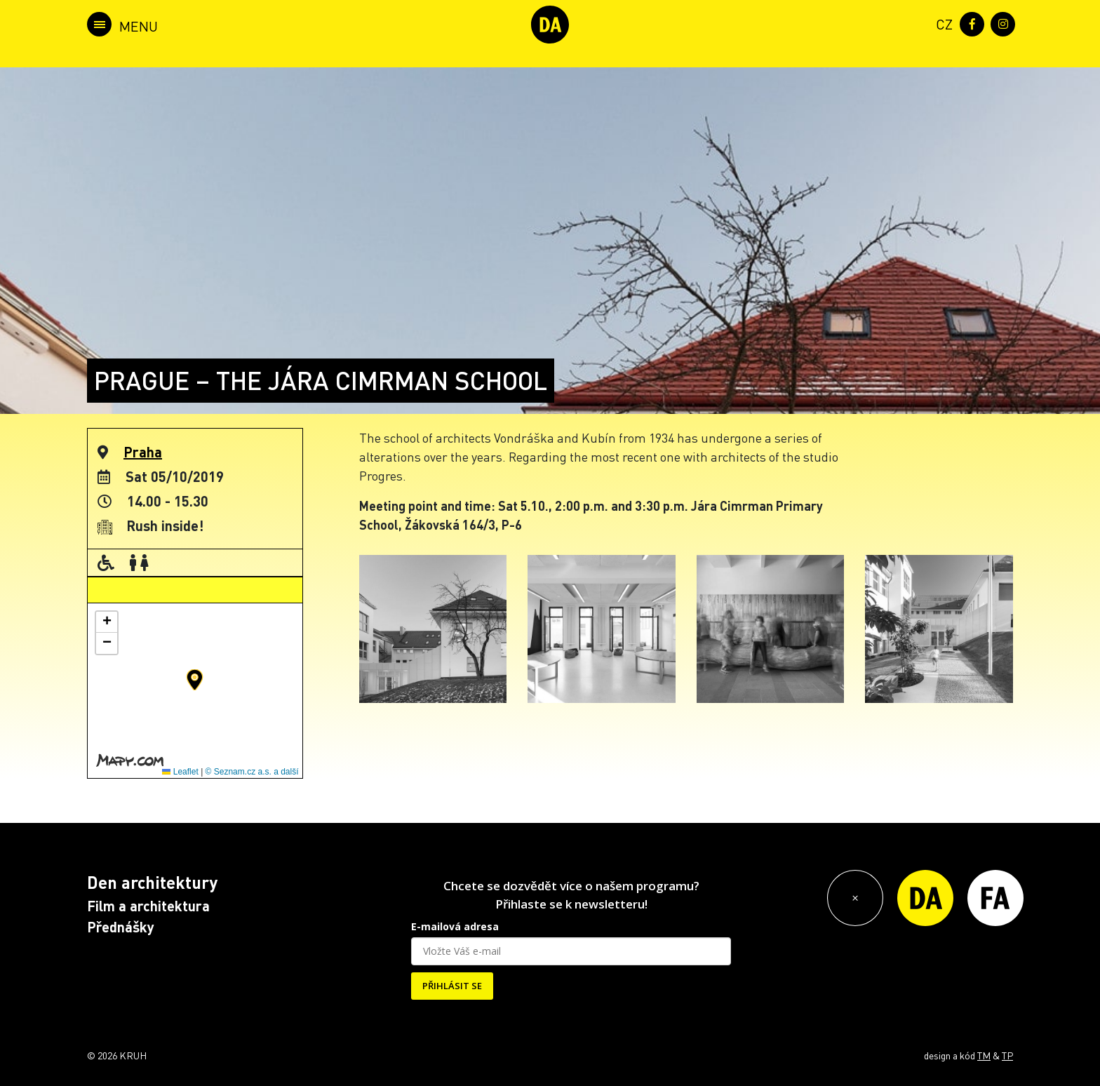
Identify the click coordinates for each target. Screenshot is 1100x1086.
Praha (142, 452)
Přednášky (120, 927)
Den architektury (152, 882)
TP (1007, 1055)
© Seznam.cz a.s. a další (252, 772)
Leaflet (180, 772)
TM (984, 1055)
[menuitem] (941, 23)
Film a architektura (148, 906)
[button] (194, 679)
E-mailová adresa (455, 926)
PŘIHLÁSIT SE (452, 985)
